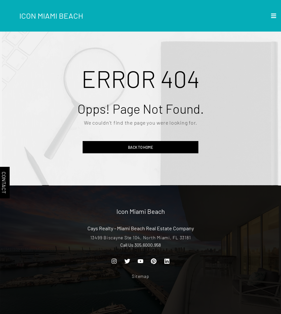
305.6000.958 (147, 245)
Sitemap (140, 276)
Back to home (140, 147)
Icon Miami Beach (51, 15)
